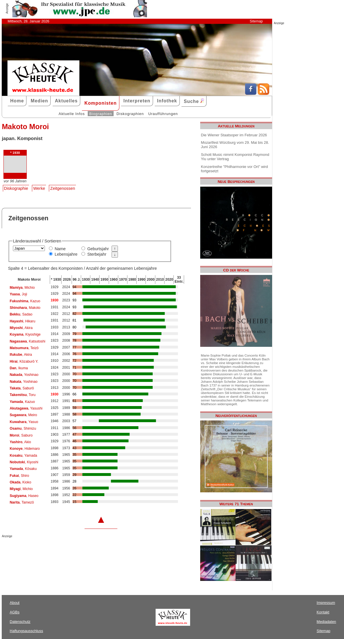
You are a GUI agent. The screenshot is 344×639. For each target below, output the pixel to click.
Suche (194, 101)
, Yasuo (24, 422)
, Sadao (21, 314)
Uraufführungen (163, 114)
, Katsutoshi (27, 341)
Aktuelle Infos (72, 114)
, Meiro (23, 415)
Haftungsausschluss (26, 631)
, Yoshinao (24, 375)
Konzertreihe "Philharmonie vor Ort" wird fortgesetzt (234, 168)
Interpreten (136, 100)
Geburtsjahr (98, 248)
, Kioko (20, 482)
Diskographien (130, 114)
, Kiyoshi (24, 462)
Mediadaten (326, 621)
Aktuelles (66, 100)
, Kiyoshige (25, 334)
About (15, 602)
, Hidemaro (25, 449)
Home (17, 100)
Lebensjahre (66, 254)
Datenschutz (20, 621)
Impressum (326, 602)
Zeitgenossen (62, 188)
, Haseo (24, 496)
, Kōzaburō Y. (24, 361)
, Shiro (19, 476)
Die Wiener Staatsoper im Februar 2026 (234, 135)
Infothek (167, 100)
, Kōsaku (23, 469)
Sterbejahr (96, 254)
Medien (39, 100)
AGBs (15, 612)
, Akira (21, 328)
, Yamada (23, 456)
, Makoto (25, 308)
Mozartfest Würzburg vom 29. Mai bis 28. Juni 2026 (235, 144)
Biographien (100, 114)
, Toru (23, 395)
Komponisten (100, 103)
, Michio (22, 288)
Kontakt (323, 612)
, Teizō (24, 348)
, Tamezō (22, 502)
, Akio (20, 442)
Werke (39, 188)
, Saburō (22, 388)
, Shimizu (23, 428)
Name (60, 248)
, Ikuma (19, 368)
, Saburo (21, 435)
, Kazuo (25, 301)
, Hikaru (22, 321)
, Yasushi (26, 408)
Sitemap (256, 21)
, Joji (18, 294)
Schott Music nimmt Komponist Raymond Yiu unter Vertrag (235, 156)
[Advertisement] (69, 549)
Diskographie (16, 188)
